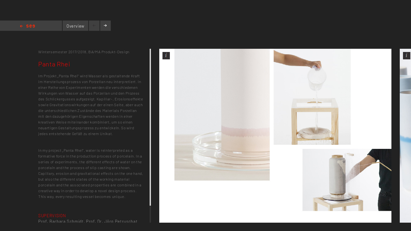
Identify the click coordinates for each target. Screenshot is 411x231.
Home (27, 26)
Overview (75, 26)
